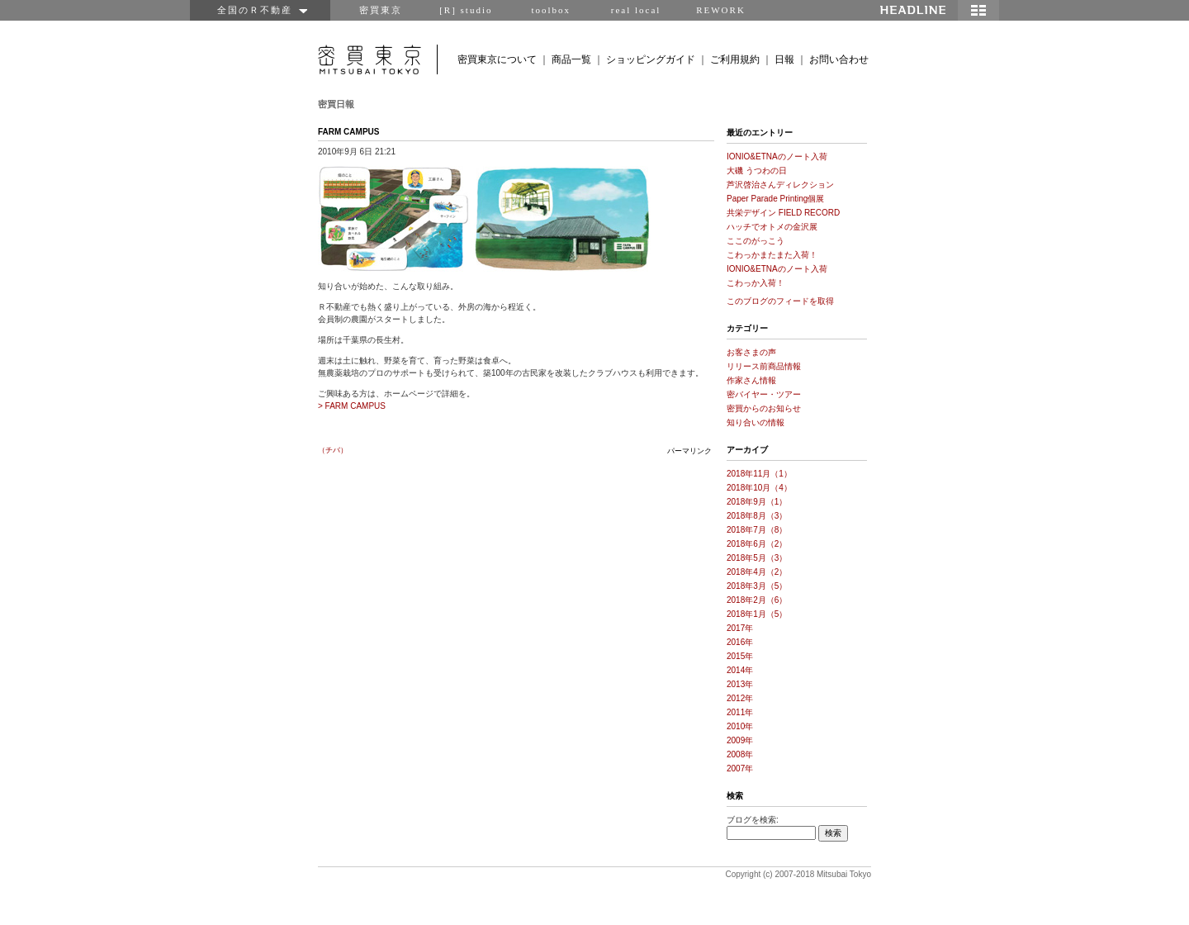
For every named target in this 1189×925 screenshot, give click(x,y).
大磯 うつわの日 (757, 170)
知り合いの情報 (755, 422)
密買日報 (336, 104)
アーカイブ (747, 449)
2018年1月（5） (757, 614)
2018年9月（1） (757, 501)
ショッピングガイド (650, 59)
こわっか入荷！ (755, 282)
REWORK (721, 10)
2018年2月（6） (757, 600)
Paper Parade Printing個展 (775, 198)
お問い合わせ (839, 59)
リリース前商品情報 (764, 366)
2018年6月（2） (757, 543)
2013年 (740, 684)
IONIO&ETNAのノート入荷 (777, 156)
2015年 (740, 656)
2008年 (740, 754)
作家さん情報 (751, 380)
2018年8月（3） (757, 515)
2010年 (740, 726)
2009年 (740, 740)
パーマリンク (689, 451)
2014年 (740, 670)
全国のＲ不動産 (260, 10)
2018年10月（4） (759, 487)
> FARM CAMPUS (352, 405)
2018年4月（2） (757, 571)
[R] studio (465, 10)
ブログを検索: (753, 819)
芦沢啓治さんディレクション (780, 184)
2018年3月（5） (757, 586)
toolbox (551, 10)
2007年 (740, 768)
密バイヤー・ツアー (764, 394)
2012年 (740, 698)
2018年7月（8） (757, 529)
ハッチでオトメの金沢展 (772, 226)
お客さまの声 (751, 352)
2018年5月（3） (757, 557)
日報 (784, 59)
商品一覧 (571, 59)
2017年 (740, 628)
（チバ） (333, 450)
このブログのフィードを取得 (780, 301)
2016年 (740, 642)
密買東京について (497, 59)
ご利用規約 (735, 59)
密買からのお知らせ (764, 408)
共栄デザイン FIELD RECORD (783, 212)
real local (636, 10)
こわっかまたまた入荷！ (772, 254)
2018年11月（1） (759, 473)
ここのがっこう (755, 240)
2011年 (740, 712)
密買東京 (380, 10)
